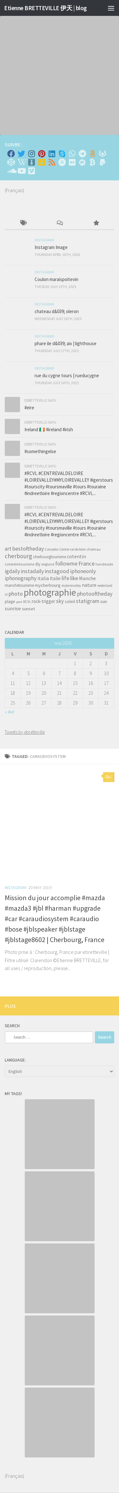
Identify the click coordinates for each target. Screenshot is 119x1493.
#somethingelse (40, 451)
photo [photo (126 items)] (16, 593)
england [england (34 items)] (47, 564)
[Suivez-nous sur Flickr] (72, 162)
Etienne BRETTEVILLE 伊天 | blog (45, 8)
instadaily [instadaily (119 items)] (32, 571)
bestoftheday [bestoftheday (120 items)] (28, 548)
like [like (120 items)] (74, 578)
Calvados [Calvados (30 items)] (51, 549)
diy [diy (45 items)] (37, 564)
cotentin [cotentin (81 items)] (76, 556)
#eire (29, 408)
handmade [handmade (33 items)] (104, 564)
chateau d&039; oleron (57, 311)
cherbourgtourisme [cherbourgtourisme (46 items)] (49, 556)
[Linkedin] (52, 153)
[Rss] (52, 162)
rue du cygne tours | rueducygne (67, 375)
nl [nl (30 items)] (6, 594)
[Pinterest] (41, 153)
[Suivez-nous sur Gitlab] (102, 153)
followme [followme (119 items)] (66, 563)
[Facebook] (11, 153)
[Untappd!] (41, 162)
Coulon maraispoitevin (56, 279)
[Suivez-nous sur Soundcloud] (11, 171)
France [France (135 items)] (86, 563)
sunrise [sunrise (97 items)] (13, 608)
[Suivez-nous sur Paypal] (102, 162)
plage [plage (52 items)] (10, 601)
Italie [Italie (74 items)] (55, 578)
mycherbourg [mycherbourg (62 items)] (48, 585)
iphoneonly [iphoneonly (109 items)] (83, 571)
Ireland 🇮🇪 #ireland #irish (48, 429)
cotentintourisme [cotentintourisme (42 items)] (19, 564)
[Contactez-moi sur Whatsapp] (72, 153)
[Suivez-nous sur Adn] (62, 162)
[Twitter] (21, 153)
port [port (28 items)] (19, 602)
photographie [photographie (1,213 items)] (50, 592)
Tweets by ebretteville (25, 732)
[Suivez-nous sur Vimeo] (31, 171)
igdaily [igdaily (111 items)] (12, 571)
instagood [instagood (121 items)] (57, 571)
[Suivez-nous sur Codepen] (11, 162)
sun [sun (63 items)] (103, 601)
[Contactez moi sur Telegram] (82, 153)
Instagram (15, 887)
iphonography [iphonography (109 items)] (20, 578)
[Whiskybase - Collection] (31, 162)
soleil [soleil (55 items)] (70, 601)
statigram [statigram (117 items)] (87, 601)
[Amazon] (92, 153)
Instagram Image (51, 247)
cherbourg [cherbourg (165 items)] (18, 556)
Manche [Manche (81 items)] (87, 578)
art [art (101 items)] (8, 548)
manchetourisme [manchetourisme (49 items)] (19, 585)
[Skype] (62, 153)
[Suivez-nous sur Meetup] (82, 162)
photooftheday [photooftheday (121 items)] (94, 593)
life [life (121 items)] (65, 578)
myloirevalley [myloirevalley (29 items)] (71, 585)
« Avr (10, 712)
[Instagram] (31, 153)
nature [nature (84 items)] (89, 585)
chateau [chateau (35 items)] (93, 549)
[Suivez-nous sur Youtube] (21, 171)
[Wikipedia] (21, 162)
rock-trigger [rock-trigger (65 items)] (43, 601)
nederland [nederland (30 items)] (104, 585)
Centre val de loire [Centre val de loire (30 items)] (72, 549)
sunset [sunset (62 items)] (28, 609)
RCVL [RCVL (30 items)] (27, 601)
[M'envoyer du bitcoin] (92, 162)
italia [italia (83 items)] (43, 578)
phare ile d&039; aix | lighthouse (65, 343)
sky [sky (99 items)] (60, 601)
